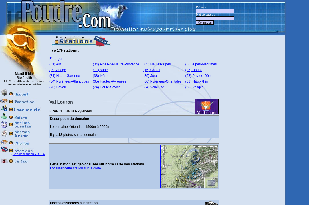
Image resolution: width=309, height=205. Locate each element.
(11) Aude (100, 70)
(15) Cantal (151, 70)
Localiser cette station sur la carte (75, 168)
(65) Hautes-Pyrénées (109, 81)
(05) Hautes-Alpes (157, 64)
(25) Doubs (193, 70)
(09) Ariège (57, 70)
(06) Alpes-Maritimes (201, 64)
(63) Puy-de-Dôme (199, 76)
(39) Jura (150, 76)
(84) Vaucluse (153, 87)
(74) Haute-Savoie (106, 87)
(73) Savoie (58, 87)
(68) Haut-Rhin (196, 81)
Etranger (55, 59)
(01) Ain (55, 64)
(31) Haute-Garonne (64, 76)
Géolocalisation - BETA (29, 154)
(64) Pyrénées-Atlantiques (69, 81)
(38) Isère (100, 76)
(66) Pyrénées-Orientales (162, 81)
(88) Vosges (194, 87)
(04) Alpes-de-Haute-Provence (116, 64)
